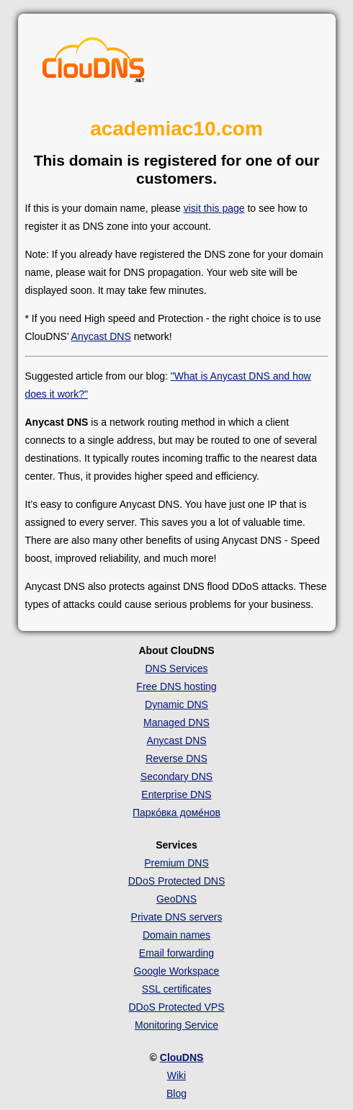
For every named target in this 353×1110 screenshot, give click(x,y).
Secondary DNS (176, 776)
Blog (176, 1093)
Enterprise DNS (176, 794)
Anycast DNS (101, 336)
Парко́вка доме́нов (176, 812)
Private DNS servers (177, 917)
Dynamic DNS (176, 704)
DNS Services (176, 668)
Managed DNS (176, 722)
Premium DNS (176, 863)
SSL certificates (177, 989)
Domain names (176, 935)
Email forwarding (176, 953)
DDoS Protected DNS (176, 881)
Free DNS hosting (176, 686)
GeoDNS (176, 899)
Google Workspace (177, 971)
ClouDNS (182, 1057)
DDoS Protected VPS (176, 1007)
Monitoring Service (176, 1025)
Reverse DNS (176, 758)
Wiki (176, 1075)
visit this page (214, 208)
